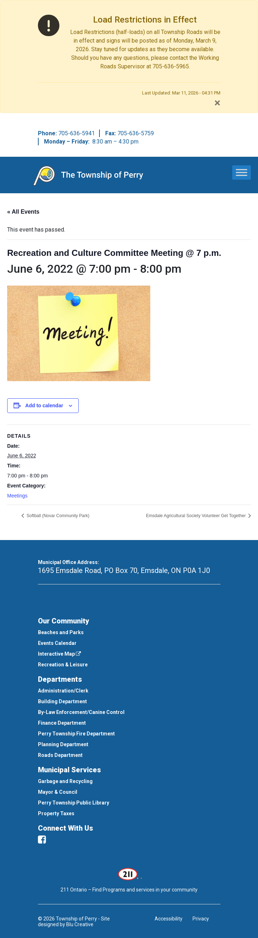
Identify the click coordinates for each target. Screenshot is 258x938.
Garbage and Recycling (65, 781)
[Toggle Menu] (241, 172)
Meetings (17, 496)
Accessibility (168, 919)
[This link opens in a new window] (129, 873)
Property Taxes (56, 813)
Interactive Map (59, 654)
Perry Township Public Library (73, 803)
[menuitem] (129, 632)
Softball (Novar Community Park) (57, 515)
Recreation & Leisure (63, 664)
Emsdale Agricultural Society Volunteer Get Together (196, 515)
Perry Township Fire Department (76, 734)
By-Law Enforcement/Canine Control (81, 712)
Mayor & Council (57, 792)
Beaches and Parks (61, 632)
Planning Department (63, 744)
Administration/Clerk (63, 691)
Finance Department (62, 723)
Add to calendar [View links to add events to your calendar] (44, 405)
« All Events (23, 212)
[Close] (217, 102)
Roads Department (60, 755)
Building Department (62, 701)
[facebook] (42, 839)
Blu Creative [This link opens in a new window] (79, 924)
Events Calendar (57, 643)
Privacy (201, 919)
